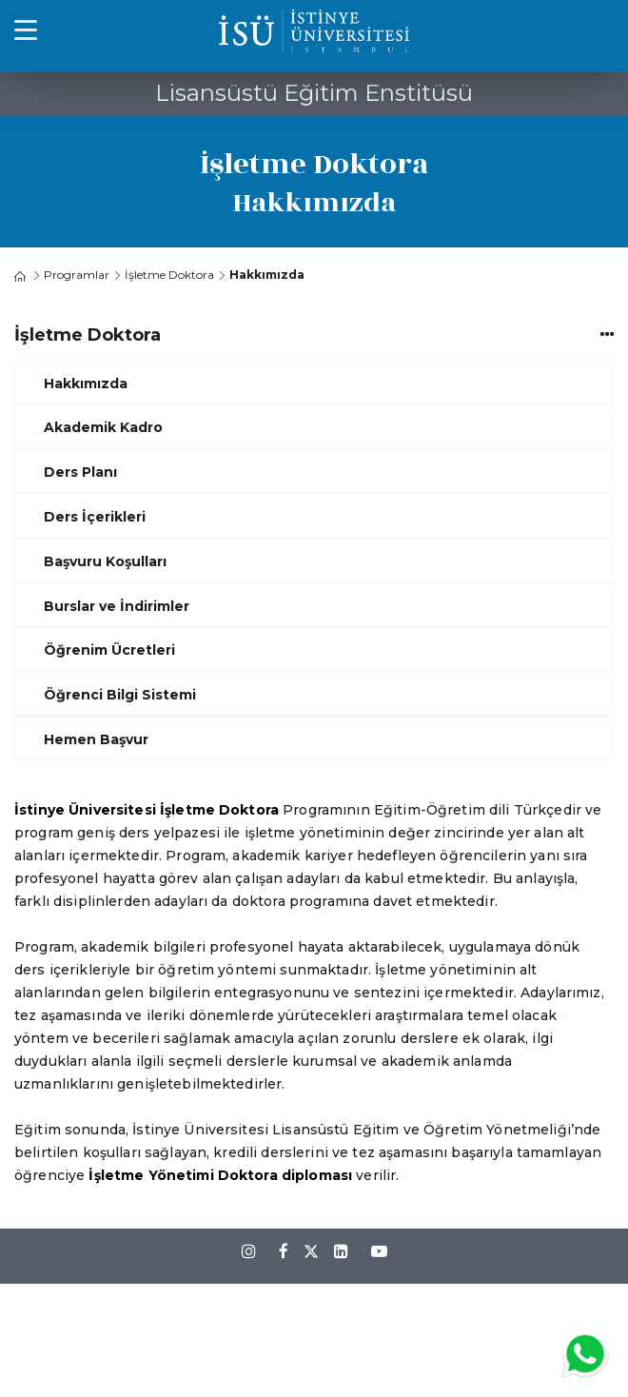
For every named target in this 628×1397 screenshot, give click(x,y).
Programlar (76, 274)
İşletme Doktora (169, 274)
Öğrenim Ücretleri (109, 650)
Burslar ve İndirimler (116, 606)
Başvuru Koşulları (105, 561)
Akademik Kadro (103, 427)
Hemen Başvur (96, 739)
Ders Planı (80, 472)
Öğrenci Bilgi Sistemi (120, 694)
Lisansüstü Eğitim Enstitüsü (314, 93)
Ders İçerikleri (95, 516)
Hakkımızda (86, 383)
